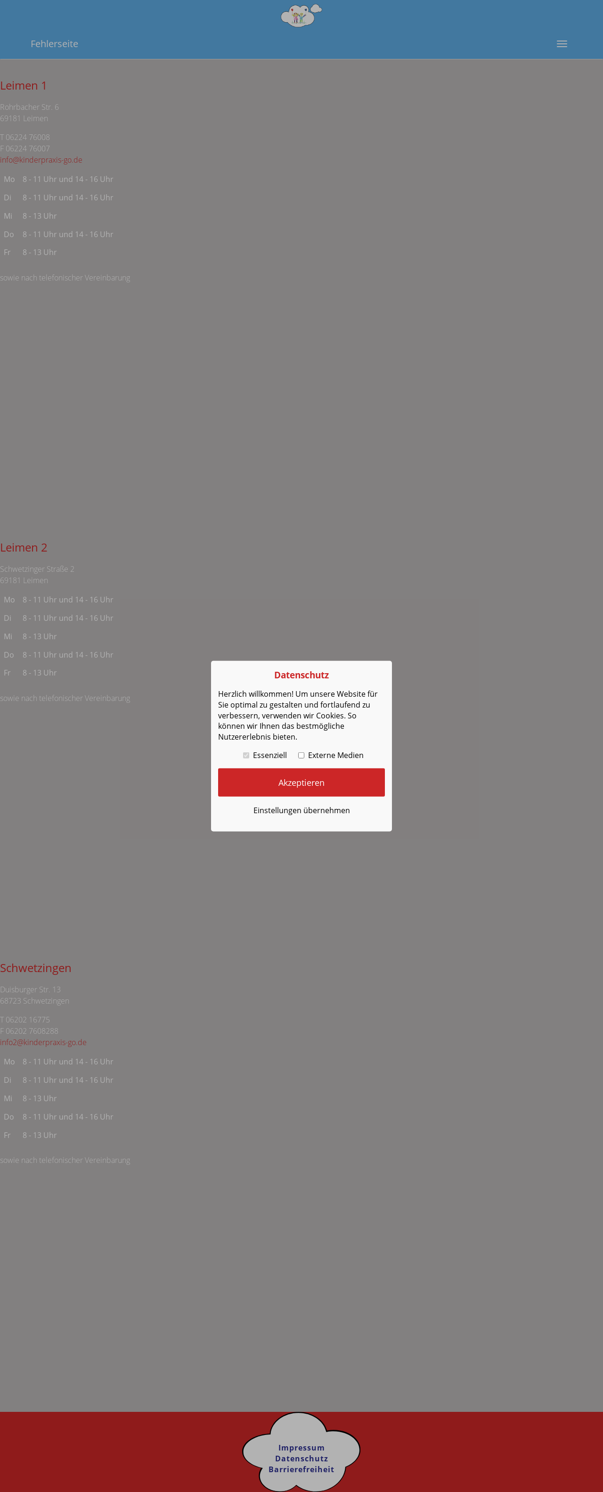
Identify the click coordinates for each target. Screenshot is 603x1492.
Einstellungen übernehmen (301, 810)
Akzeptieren (301, 782)
